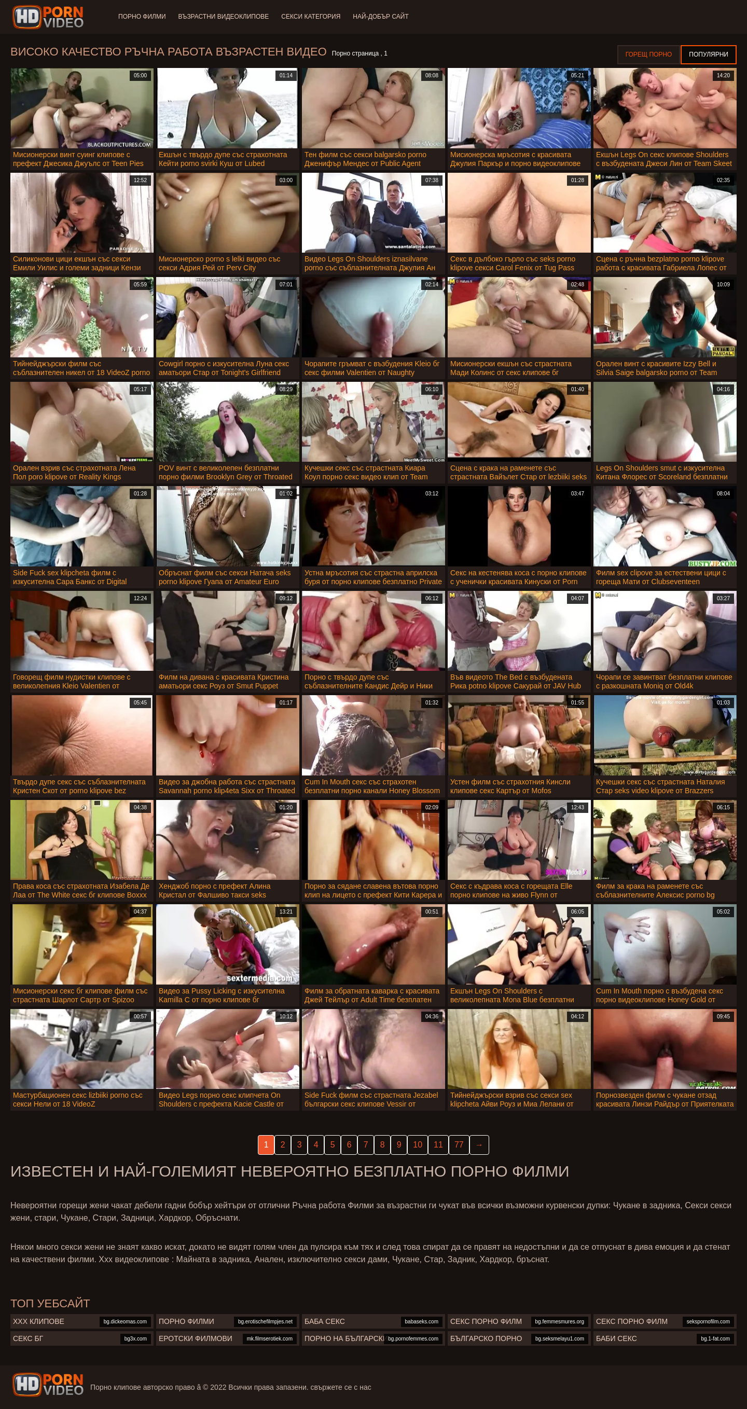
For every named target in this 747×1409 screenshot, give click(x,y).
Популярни (708, 54)
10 (417, 1144)
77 (459, 1144)
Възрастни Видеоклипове (223, 16)
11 (438, 1144)
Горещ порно (649, 54)
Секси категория (310, 16)
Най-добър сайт (380, 16)
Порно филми (142, 16)
